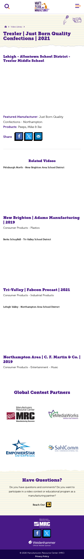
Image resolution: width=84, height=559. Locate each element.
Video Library (16, 27)
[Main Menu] (78, 6)
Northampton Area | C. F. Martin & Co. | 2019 (41, 359)
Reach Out (39, 504)
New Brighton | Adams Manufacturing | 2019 (41, 220)
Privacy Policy (42, 556)
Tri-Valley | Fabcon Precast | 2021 (36, 289)
